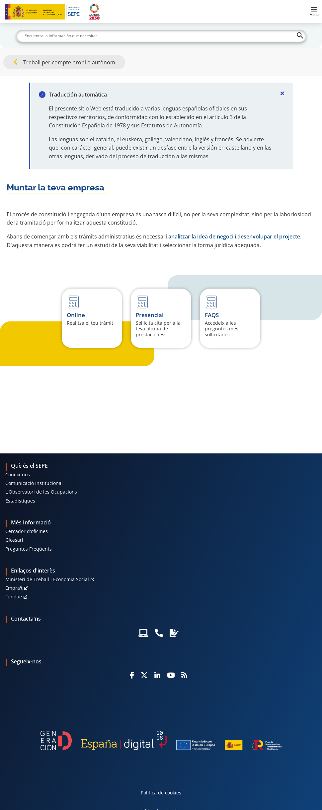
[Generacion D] (161, 740)
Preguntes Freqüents (28, 549)
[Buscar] (161, 36)
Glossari (14, 540)
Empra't (14, 588)
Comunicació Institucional (34, 483)
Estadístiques (20, 501)
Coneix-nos (17, 474)
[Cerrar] (282, 93)
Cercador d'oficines (26, 531)
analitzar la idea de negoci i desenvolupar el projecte (234, 236)
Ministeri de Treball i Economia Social (47, 579)
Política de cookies (161, 792)
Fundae (13, 596)
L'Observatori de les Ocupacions (41, 492)
